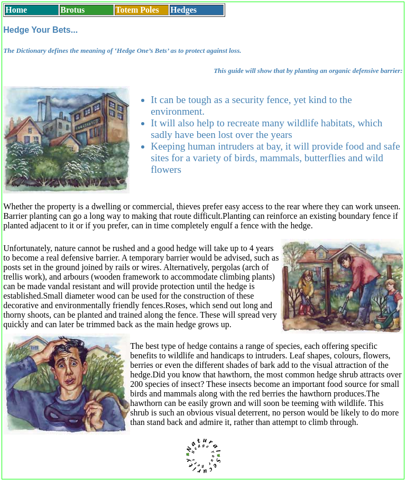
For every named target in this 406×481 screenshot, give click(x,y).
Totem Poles (137, 9)
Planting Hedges (105, 455)
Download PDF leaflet (300, 455)
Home (16, 9)
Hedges (183, 9)
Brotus (72, 9)
